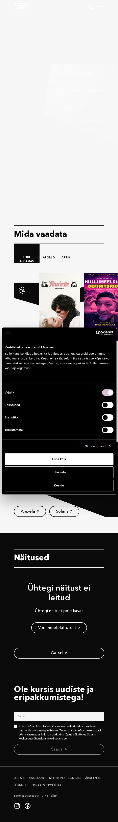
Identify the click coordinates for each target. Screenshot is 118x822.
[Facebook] (27, 806)
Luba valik (59, 472)
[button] (21, 7)
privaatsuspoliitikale (45, 730)
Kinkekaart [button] (37, 778)
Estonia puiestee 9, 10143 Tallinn (35, 795)
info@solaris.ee (57, 738)
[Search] (91, 7)
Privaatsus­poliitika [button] (46, 785)
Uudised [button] (19, 778)
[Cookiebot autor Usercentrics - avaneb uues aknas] (95, 333)
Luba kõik (59, 459)
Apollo (49, 257)
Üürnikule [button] (21, 785)
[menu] (101, 7)
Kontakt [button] (75, 778)
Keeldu (59, 485)
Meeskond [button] (57, 778)
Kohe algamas (27, 259)
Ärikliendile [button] (93, 778)
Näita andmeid (95, 446)
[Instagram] (17, 806)
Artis (66, 257)
